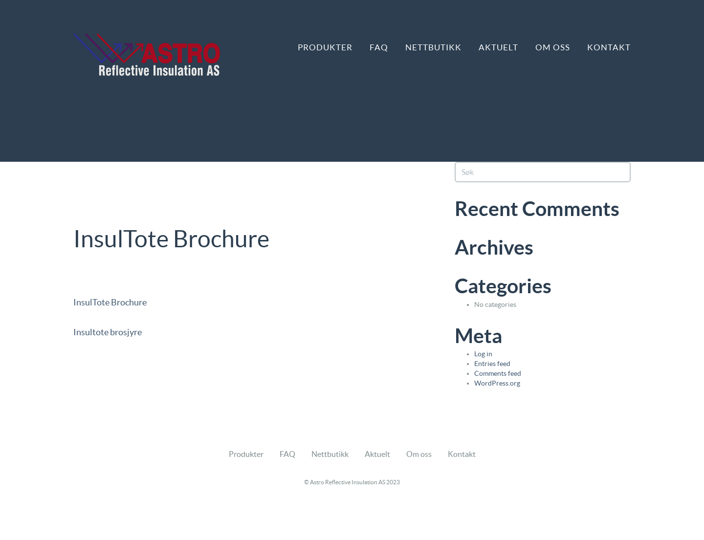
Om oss (552, 47)
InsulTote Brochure (110, 302)
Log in (483, 354)
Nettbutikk (433, 47)
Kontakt (609, 47)
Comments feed (497, 373)
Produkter (325, 47)
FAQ (379, 47)
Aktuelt (498, 47)
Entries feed (492, 363)
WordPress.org (497, 383)
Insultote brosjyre (107, 332)
